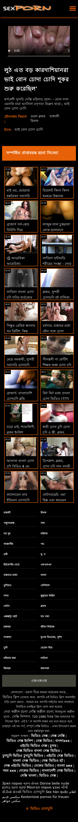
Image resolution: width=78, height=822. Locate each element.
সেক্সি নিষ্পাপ (21, 716)
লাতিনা (44, 658)
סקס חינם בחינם (14, 787)
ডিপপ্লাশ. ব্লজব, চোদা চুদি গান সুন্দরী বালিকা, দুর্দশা (56, 466)
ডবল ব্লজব (38, 116)
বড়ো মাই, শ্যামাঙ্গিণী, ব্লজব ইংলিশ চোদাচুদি (21, 432)
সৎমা (6, 595)
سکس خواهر (11, 801)
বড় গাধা (45, 616)
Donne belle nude (54, 783)
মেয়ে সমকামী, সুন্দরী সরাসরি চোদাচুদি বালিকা (20, 364)
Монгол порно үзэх (43, 787)
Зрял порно (12, 783)
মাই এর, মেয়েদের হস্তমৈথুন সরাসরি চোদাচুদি (18, 196)
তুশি (5, 647)
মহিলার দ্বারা (10, 658)
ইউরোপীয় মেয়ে (11, 564)
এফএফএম (46, 564)
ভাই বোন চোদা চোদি (29, 129)
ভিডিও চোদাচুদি (33, 792)
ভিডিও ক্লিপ (11, 697)
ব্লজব (43, 606)
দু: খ (43, 554)
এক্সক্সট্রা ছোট (10, 616)
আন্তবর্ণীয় (8, 543)
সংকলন (7, 637)
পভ (42, 543)
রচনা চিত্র (32, 692)
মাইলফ (44, 533)
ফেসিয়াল (45, 585)
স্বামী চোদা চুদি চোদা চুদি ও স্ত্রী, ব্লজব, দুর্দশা (56, 432)
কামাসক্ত (45, 668)
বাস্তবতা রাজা (10, 575)
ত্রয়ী (5, 554)
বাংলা (43, 575)
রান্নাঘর (7, 626)
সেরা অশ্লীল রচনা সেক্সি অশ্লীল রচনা (28, 712)
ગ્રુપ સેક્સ (31, 783)
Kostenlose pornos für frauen (45, 797)
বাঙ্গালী (54, 116)
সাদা (43, 523)
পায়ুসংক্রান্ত (9, 523)
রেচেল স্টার (46, 647)
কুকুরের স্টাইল (48, 595)
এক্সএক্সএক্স (39, 681)
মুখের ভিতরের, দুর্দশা (51, 637)
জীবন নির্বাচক (47, 626)
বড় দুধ (7, 533)
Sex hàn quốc (57, 792)
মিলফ (34, 121)
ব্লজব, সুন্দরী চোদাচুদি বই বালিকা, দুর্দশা (57, 297)
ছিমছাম (7, 668)
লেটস (7, 606)
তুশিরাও (7, 585)
